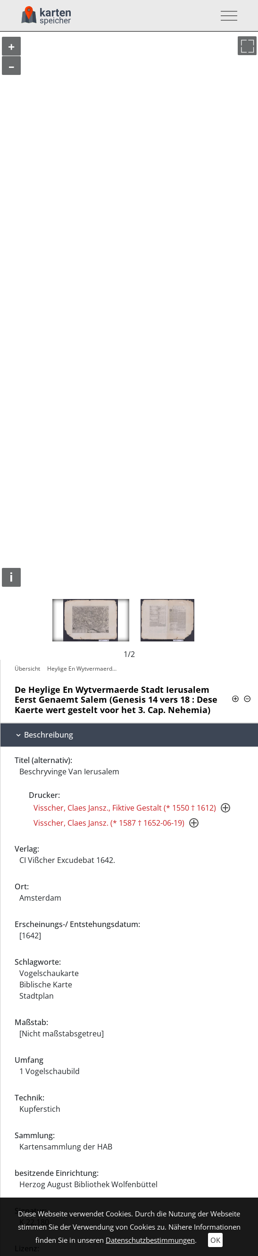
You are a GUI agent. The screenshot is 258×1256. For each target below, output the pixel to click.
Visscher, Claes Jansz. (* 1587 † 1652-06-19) (108, 823)
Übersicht (27, 669)
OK (215, 1240)
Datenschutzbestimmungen (150, 1240)
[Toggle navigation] (226, 16)
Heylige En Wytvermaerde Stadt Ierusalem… (84, 669)
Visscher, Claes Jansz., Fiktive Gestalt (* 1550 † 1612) (124, 808)
